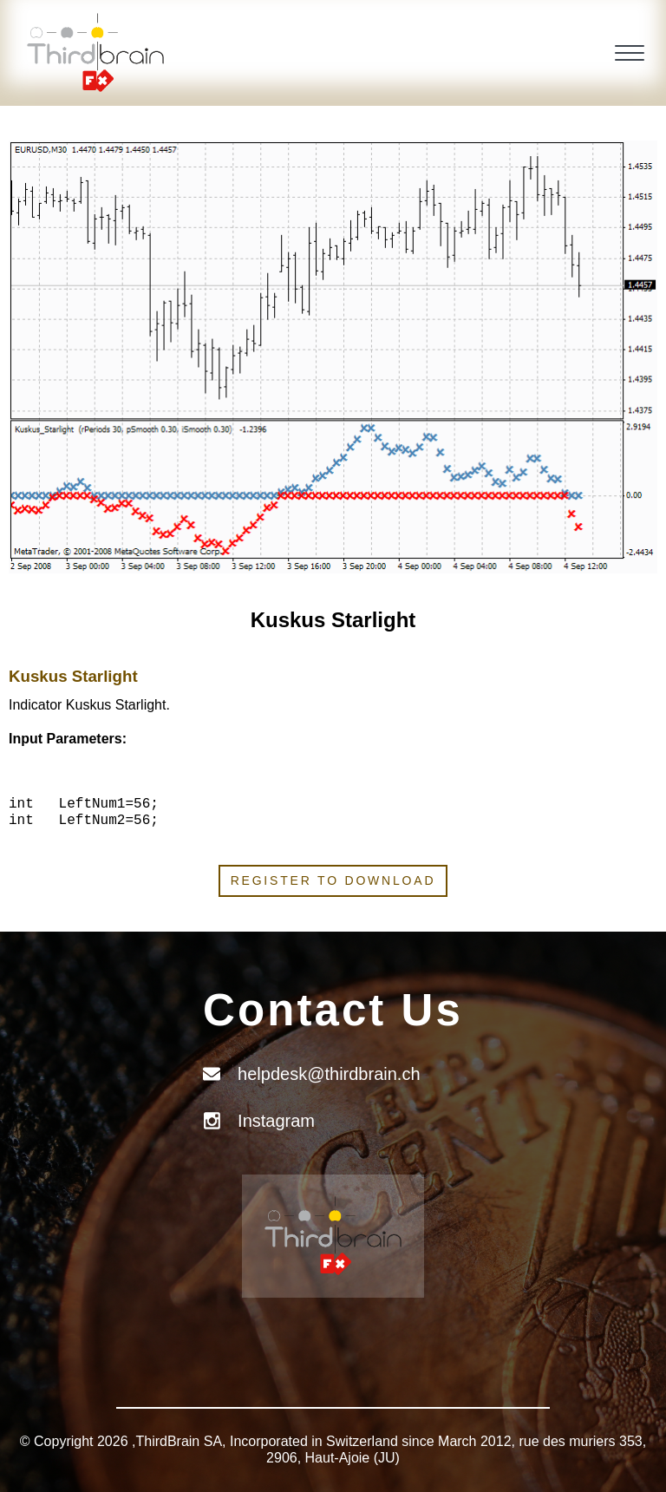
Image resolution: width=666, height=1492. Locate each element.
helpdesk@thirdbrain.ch (329, 1073)
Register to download (333, 880)
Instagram (276, 1120)
